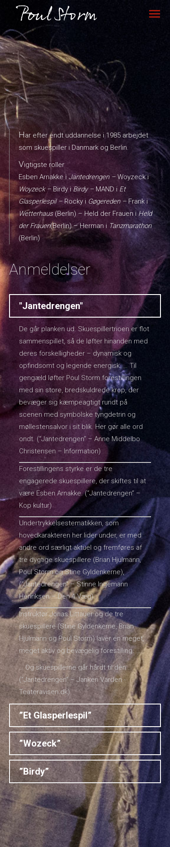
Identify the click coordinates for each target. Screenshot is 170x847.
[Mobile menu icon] (154, 14)
